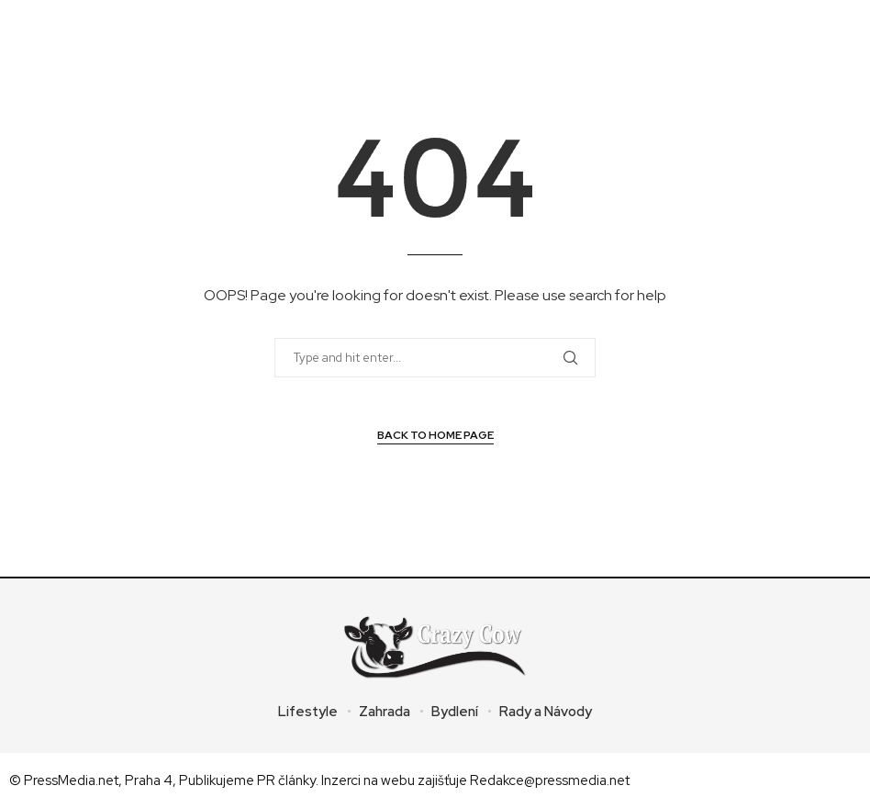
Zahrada (384, 711)
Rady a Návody (545, 711)
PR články (286, 780)
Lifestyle (308, 711)
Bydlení (454, 711)
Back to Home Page (435, 435)
